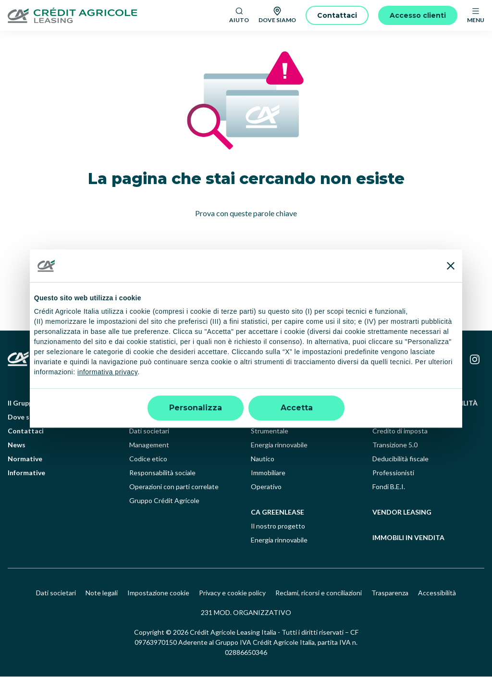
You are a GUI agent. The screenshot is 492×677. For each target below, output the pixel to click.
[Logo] (114, 15)
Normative (25, 459)
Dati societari (149, 431)
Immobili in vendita (408, 538)
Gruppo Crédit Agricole (164, 501)
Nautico (262, 459)
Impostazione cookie (158, 593)
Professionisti (393, 473)
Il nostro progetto (278, 526)
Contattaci (26, 431)
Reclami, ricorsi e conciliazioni (318, 593)
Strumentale (269, 431)
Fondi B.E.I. (388, 487)
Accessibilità (437, 593)
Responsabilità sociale (162, 473)
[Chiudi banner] (450, 266)
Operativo (266, 487)
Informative (26, 473)
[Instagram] (474, 359)
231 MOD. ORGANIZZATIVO (246, 613)
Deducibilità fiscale (400, 459)
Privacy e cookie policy (232, 593)
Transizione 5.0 (395, 445)
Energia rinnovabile (279, 445)
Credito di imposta (400, 431)
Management (149, 445)
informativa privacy (107, 372)
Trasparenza (389, 593)
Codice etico (148, 459)
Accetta (297, 407)
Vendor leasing (401, 512)
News (16, 445)
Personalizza (195, 407)
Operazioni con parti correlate (174, 487)
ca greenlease (277, 512)
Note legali (102, 593)
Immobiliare (268, 473)
